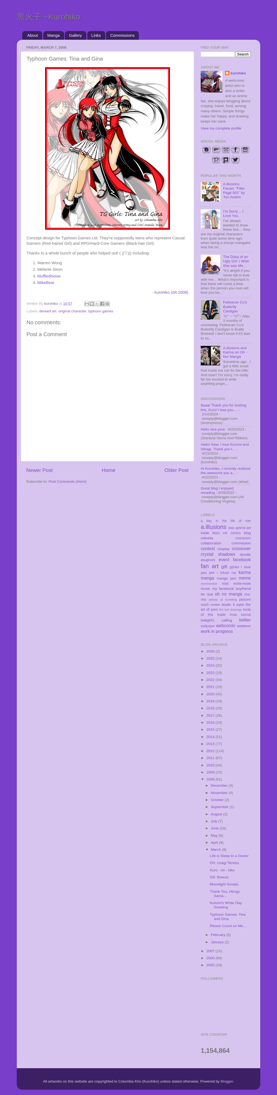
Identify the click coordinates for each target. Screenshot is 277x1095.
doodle (245, 555)
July (214, 821)
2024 (211, 665)
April (215, 843)
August (217, 814)
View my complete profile (221, 128)
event (224, 559)
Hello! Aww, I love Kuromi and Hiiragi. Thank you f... (225, 446)
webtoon (244, 626)
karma (245, 572)
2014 (211, 737)
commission (241, 543)
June (215, 828)
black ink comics (226, 533)
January (218, 942)
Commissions (122, 35)
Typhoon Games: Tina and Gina (228, 916)
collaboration (211, 543)
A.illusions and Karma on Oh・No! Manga (235, 352)
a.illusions (213, 527)
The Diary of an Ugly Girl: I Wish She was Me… (236, 261)
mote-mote (242, 583)
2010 (211, 765)
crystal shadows (218, 554)
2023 (211, 673)
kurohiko (238, 73)
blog (247, 533)
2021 (211, 687)
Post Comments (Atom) (68, 481)
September (220, 807)
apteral (240, 528)
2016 (211, 722)
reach (205, 605)
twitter (245, 619)
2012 (211, 751)
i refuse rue (226, 573)
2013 (211, 744)
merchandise (209, 583)
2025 (211, 658)
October (218, 800)
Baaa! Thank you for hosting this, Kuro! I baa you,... (223, 407)
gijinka (234, 567)
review (215, 605)
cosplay (223, 549)
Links (96, 35)
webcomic (225, 625)
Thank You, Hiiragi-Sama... (225, 893)
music (205, 589)
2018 (211, 708)
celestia (207, 538)
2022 (211, 680)
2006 (211, 958)
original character (72, 311)
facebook (242, 559)
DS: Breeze (219, 877)
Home (108, 470)
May (215, 835)
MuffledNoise (49, 276)
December (220, 785)
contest (208, 548)
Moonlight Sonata (224, 884)
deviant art (47, 311)
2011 (211, 758)
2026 (211, 651)
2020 (211, 694)
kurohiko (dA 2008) (171, 292)
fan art (210, 566)
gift (224, 566)
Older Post (176, 470)
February (218, 935)
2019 (211, 701)
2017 (211, 715)
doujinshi (208, 560)
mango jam (226, 578)
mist (225, 583)
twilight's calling (216, 620)
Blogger (227, 1081)
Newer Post (39, 470)
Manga (53, 35)
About (32, 35)
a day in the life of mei (226, 521)
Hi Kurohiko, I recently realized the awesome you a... (225, 471)
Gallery (75, 35)
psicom (245, 599)
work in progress (217, 631)
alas (231, 528)
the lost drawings (230, 609)
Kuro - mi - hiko (222, 870)
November (220, 793)
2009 (211, 772)
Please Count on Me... (228, 926)
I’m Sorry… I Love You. (233, 213)
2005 (211, 965)
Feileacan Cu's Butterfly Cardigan (235, 306)
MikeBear (45, 282)
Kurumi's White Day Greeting (226, 905)
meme (245, 577)
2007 (211, 951)
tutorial (246, 615)
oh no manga (228, 593)
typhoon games (100, 311)
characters (243, 538)
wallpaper (208, 626)
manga (207, 577)
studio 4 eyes (233, 605)
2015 (211, 729)
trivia (233, 615)
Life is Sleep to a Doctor (229, 856)
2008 (211, 779)
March (216, 850)
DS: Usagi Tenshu (224, 863)
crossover (241, 548)
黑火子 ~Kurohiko (48, 16)
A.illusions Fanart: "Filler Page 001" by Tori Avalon (234, 190)
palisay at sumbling (223, 599)
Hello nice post (213, 429)
